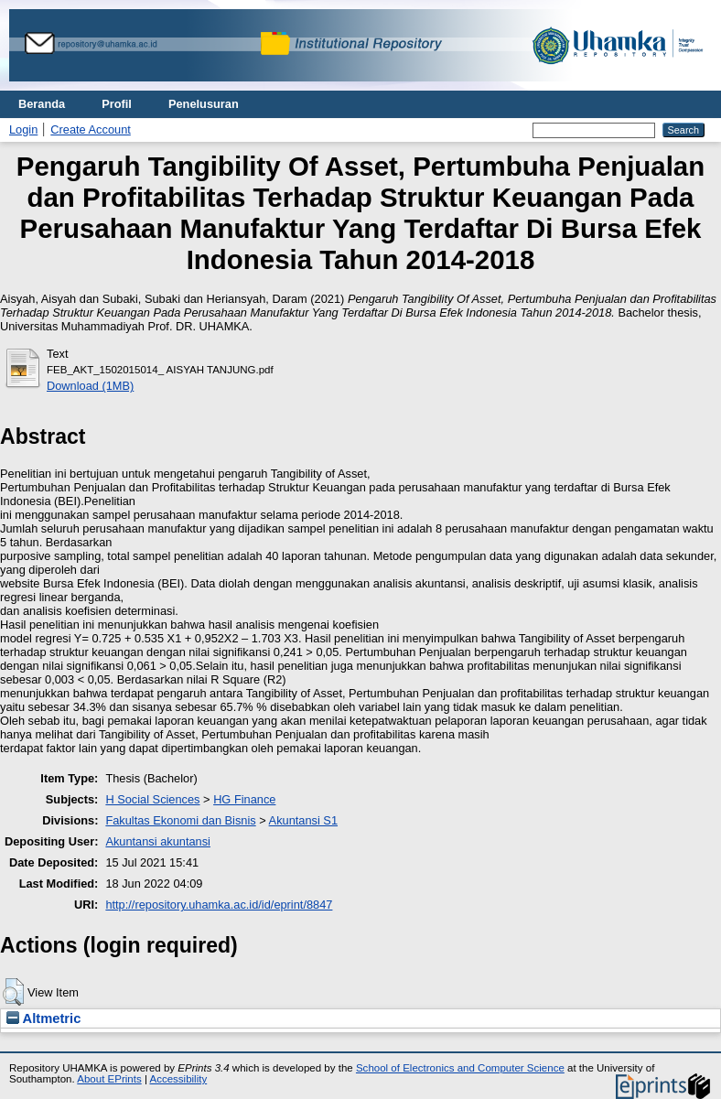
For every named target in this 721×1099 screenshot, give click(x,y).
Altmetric (43, 1018)
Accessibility (178, 1078)
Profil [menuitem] (117, 104)
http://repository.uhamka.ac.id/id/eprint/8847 (218, 904)
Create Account (90, 129)
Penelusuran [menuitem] (203, 104)
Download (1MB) (90, 386)
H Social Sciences (152, 799)
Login (23, 129)
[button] (13, 992)
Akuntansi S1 (303, 820)
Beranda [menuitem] (41, 104)
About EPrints (109, 1078)
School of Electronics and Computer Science (460, 1067)
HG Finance (244, 799)
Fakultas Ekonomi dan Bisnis (180, 820)
